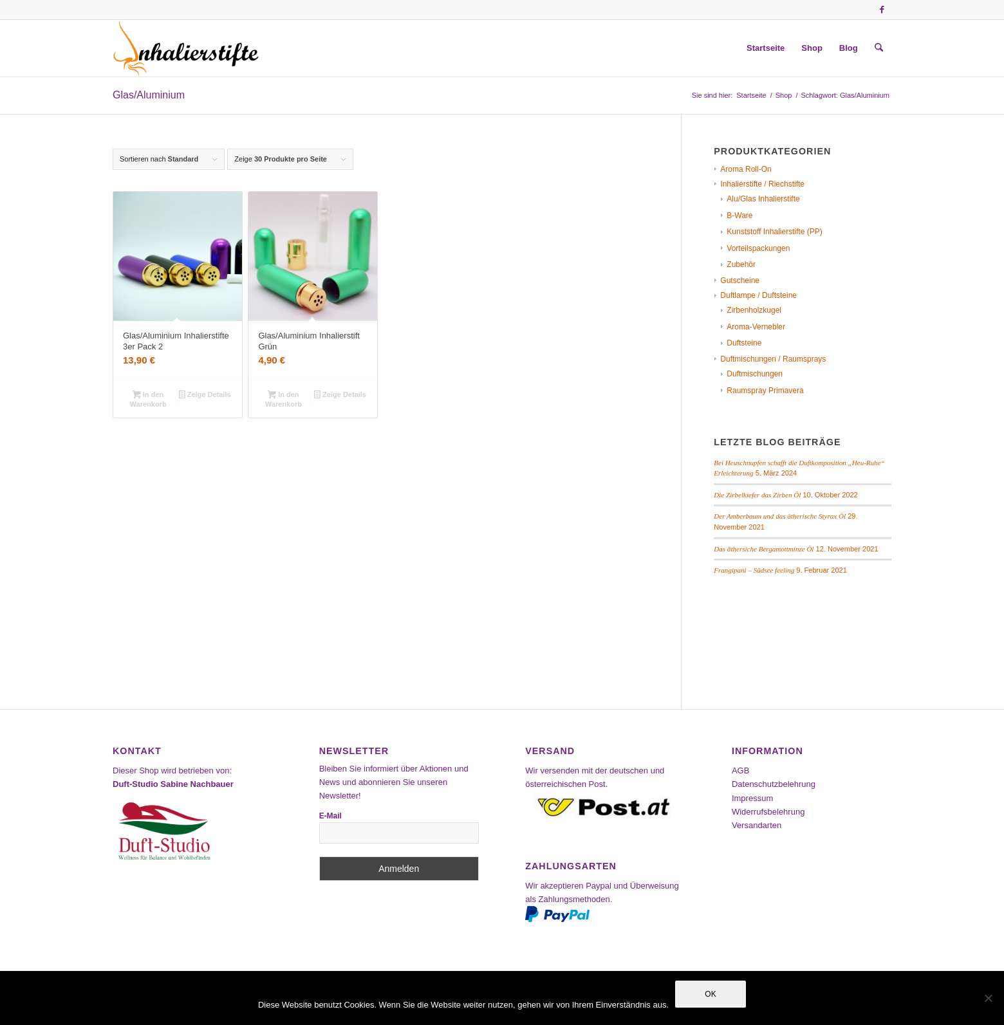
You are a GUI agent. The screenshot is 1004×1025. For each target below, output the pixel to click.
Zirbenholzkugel (754, 310)
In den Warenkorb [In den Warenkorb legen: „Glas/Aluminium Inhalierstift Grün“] (283, 399)
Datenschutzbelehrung (773, 784)
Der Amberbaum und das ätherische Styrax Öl (780, 516)
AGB (740, 770)
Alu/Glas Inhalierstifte (763, 198)
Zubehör (741, 264)
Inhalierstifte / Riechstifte (762, 184)
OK (710, 994)
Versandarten (756, 825)
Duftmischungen (755, 373)
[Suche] (878, 48)
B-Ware (739, 215)
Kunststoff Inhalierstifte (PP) (775, 231)
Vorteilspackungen (758, 248)
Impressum (752, 798)
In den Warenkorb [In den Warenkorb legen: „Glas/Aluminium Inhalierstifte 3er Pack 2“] (148, 399)
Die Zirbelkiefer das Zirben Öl (757, 495)
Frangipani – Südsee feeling (754, 570)
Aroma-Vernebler (756, 326)
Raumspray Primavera (765, 390)
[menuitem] (765, 48)
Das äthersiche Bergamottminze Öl (763, 549)
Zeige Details (205, 396)
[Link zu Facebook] (881, 9)
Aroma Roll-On (745, 169)
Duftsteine (744, 342)
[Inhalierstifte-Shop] (186, 48)
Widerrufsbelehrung (768, 812)
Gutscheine (739, 280)
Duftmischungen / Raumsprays (773, 359)
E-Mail (330, 815)
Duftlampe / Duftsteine (758, 295)
